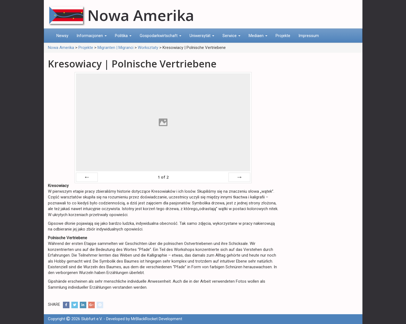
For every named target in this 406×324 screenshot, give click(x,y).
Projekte (283, 35)
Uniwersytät (202, 35)
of (163, 177)
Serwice (231, 35)
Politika (123, 35)
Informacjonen (92, 35)
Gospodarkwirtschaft (160, 35)
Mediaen (258, 35)
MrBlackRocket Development (156, 318)
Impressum (308, 35)
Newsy (62, 35)
